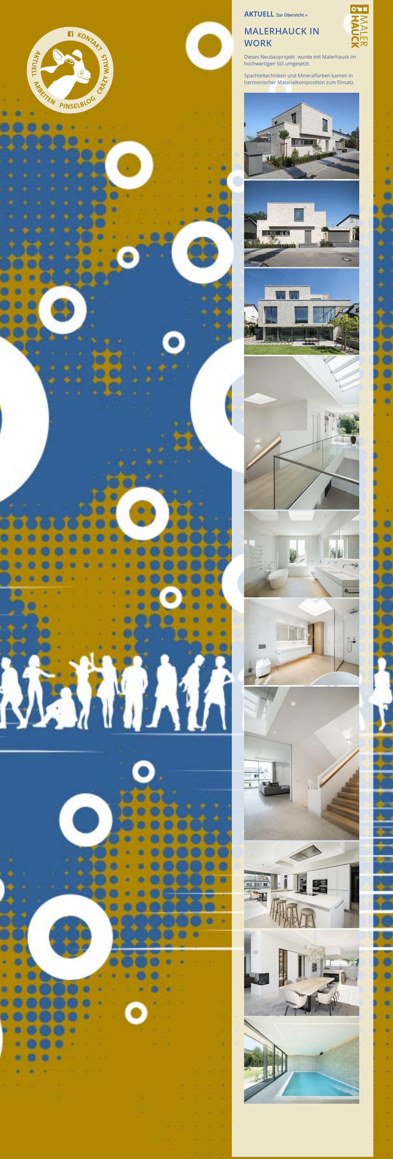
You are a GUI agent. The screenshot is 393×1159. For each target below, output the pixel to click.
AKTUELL (276, 14)
